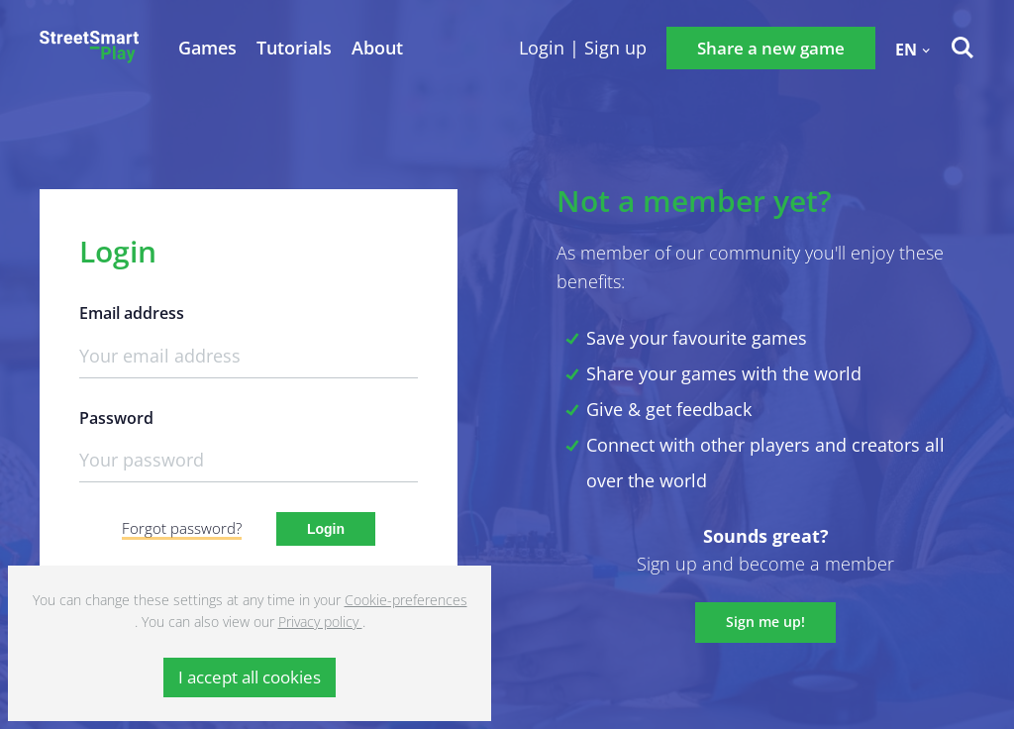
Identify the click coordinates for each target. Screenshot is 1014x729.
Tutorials (294, 47)
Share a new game (771, 48)
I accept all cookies (249, 677)
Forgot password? (182, 528)
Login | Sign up (583, 47)
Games (207, 47)
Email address (131, 313)
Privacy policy (320, 621)
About (377, 47)
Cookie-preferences (406, 599)
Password (116, 418)
